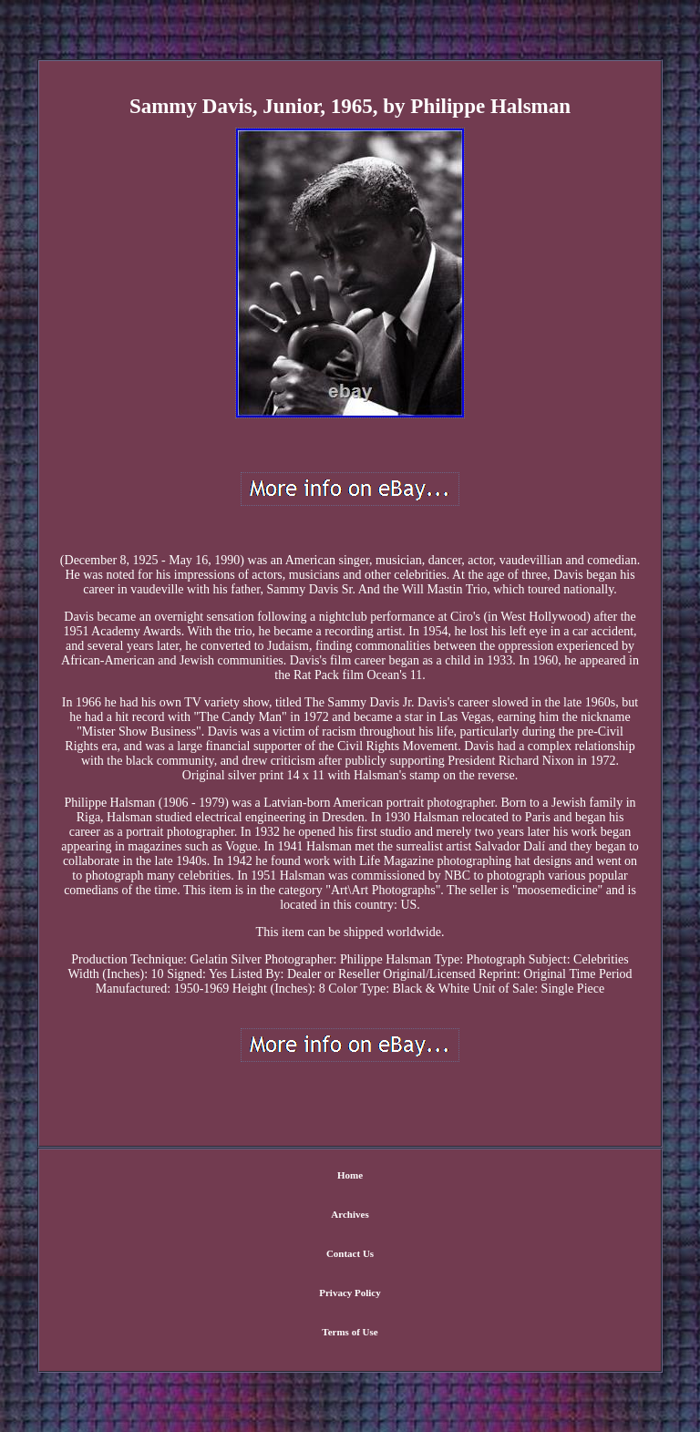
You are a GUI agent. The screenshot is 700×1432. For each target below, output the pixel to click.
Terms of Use (349, 1331)
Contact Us (350, 1253)
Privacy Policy (350, 1292)
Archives (349, 1214)
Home (350, 1174)
